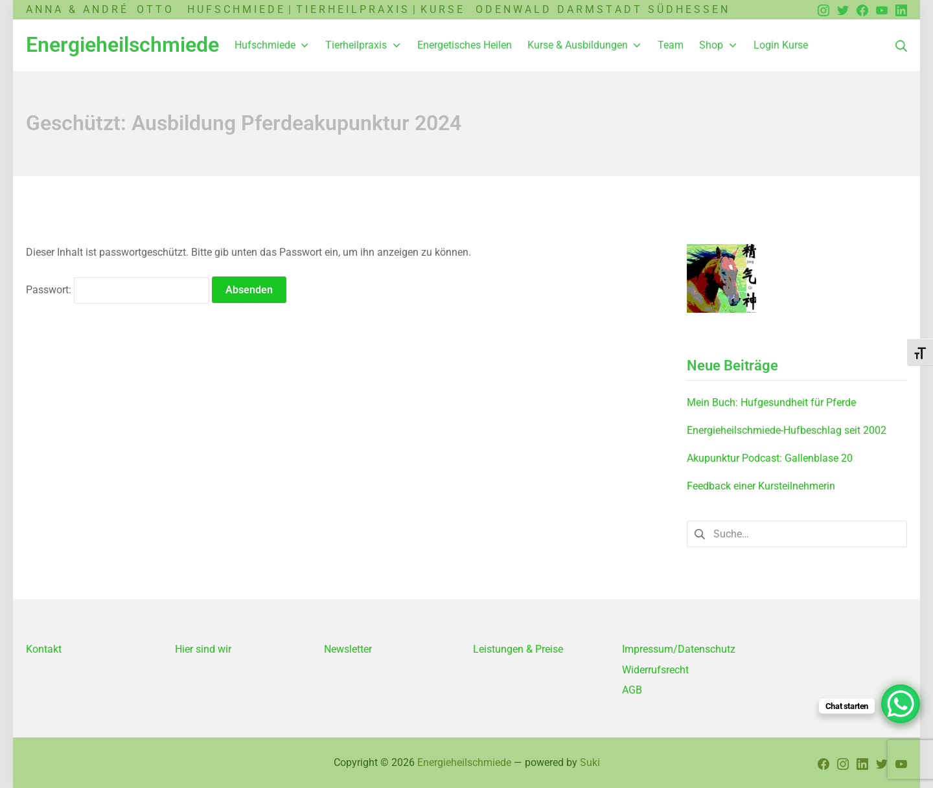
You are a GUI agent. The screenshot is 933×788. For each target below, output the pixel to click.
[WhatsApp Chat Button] (900, 703)
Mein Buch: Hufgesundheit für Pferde (771, 402)
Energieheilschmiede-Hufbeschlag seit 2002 (786, 430)
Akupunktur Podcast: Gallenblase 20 (770, 458)
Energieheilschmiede (464, 762)
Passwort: (117, 290)
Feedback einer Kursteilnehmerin (761, 486)
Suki (590, 762)
